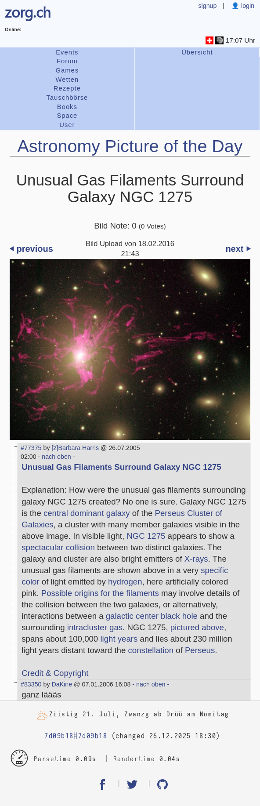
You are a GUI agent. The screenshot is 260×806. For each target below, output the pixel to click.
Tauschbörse (67, 97)
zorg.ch (28, 11)
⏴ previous (31, 249)
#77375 (31, 447)
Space (67, 115)
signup (207, 5)
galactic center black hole (152, 616)
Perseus (200, 650)
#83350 (31, 684)
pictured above (197, 627)
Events (67, 52)
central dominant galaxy (86, 513)
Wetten (67, 79)
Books (67, 106)
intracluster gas (95, 627)
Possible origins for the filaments (100, 593)
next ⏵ (237, 249)
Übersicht (197, 52)
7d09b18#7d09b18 (75, 736)
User (67, 124)
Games (67, 70)
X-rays (196, 558)
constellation (150, 650)
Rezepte (67, 88)
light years (118, 638)
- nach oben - (55, 456)
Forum (67, 61)
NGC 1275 (145, 536)
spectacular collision (58, 547)
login (246, 5)
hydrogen (125, 581)
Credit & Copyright (55, 673)
